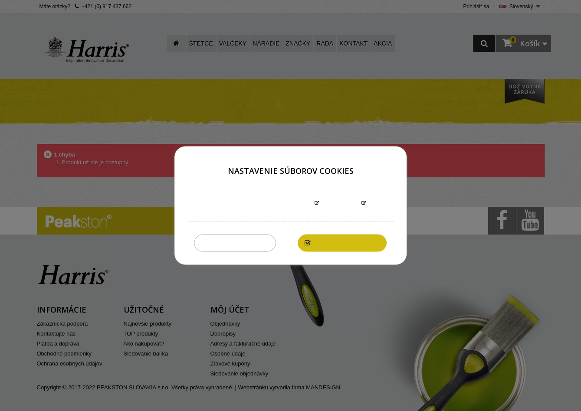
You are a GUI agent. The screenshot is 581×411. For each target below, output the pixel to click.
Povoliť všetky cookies (347, 243)
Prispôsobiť (340, 203)
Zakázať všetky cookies (235, 243)
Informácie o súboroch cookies (263, 203)
